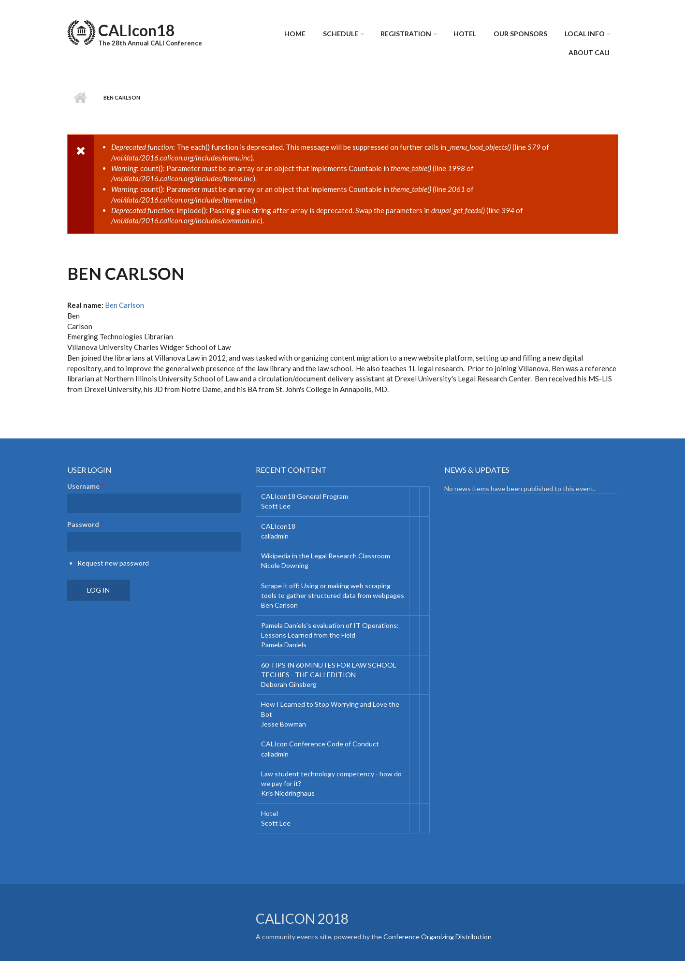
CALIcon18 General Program (304, 496)
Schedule (340, 33)
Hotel (464, 33)
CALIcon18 (136, 30)
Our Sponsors (520, 33)
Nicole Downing (284, 565)
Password (85, 524)
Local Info (585, 33)
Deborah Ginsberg (289, 684)
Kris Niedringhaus (288, 793)
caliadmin (275, 536)
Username (85, 486)
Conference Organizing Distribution (437, 936)
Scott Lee (276, 506)
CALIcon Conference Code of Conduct (320, 744)
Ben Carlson (124, 305)
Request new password (113, 563)
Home (295, 33)
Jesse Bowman (283, 724)
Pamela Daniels (283, 645)
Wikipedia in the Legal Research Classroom (325, 556)
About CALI (589, 52)
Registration (405, 33)
